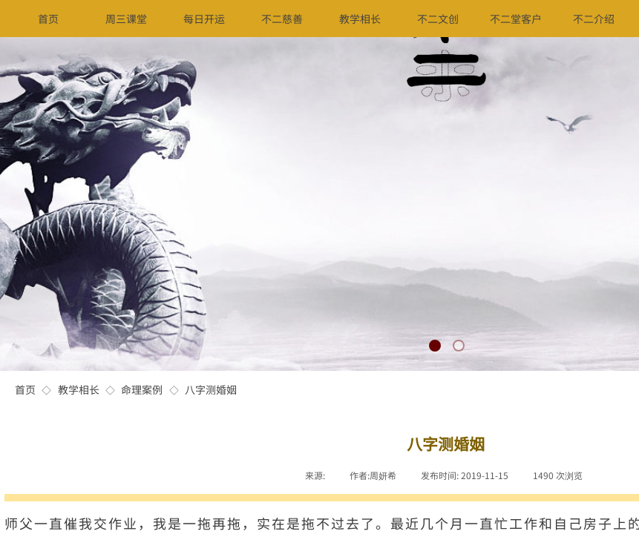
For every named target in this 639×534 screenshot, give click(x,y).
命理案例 (142, 389)
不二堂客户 (516, 18)
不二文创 (438, 18)
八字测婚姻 (211, 389)
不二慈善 (282, 18)
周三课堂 (126, 18)
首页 (25, 389)
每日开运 (204, 18)
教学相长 (78, 389)
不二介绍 (594, 18)
